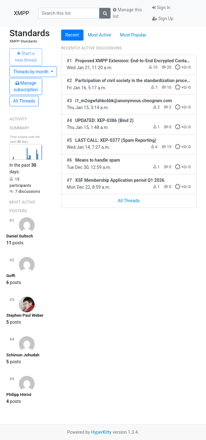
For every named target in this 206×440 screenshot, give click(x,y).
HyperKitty (101, 432)
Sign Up (162, 18)
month (31, 71)
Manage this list (127, 13)
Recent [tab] (72, 34)
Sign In (161, 7)
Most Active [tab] (99, 34)
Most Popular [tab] (133, 34)
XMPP (21, 13)
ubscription (26, 86)
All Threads (24, 100)
